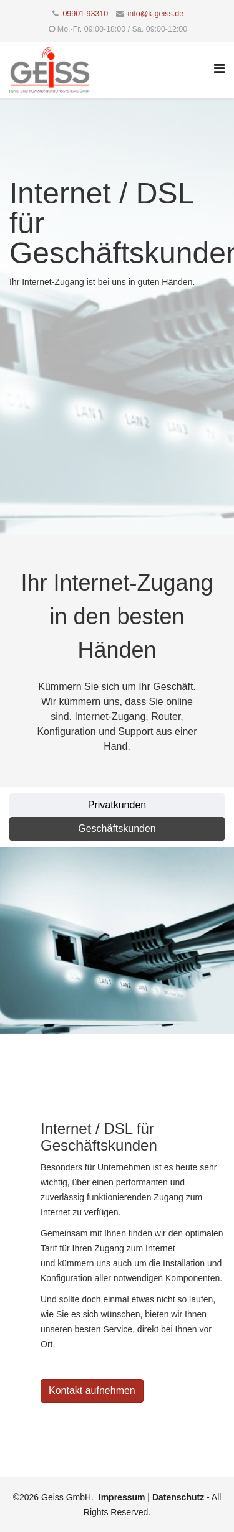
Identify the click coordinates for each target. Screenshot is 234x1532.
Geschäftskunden (117, 828)
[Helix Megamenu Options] (219, 69)
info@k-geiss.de (155, 13)
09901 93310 (85, 13)
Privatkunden (117, 805)
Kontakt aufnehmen (92, 1390)
